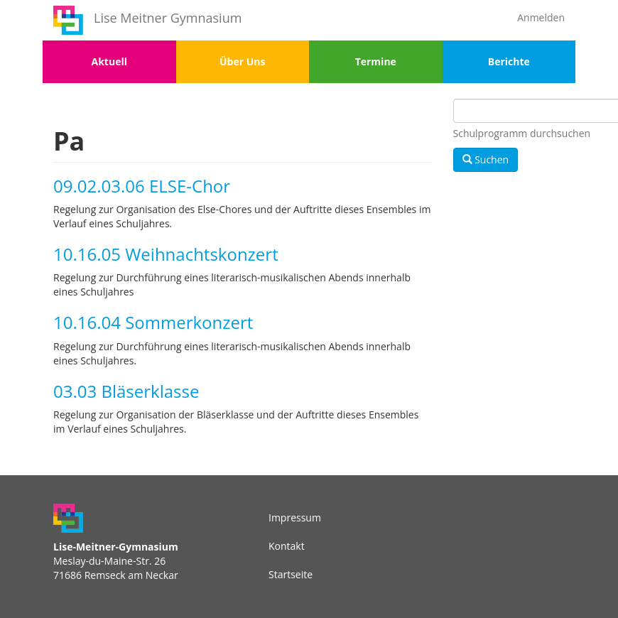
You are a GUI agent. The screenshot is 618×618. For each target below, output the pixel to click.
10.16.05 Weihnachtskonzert (165, 254)
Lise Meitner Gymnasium (168, 17)
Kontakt (287, 546)
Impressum (295, 517)
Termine (375, 61)
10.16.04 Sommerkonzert (153, 322)
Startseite (291, 574)
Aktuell (109, 61)
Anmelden (541, 17)
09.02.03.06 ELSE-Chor (141, 185)
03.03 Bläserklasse (126, 391)
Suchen (485, 159)
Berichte (509, 61)
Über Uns (242, 61)
